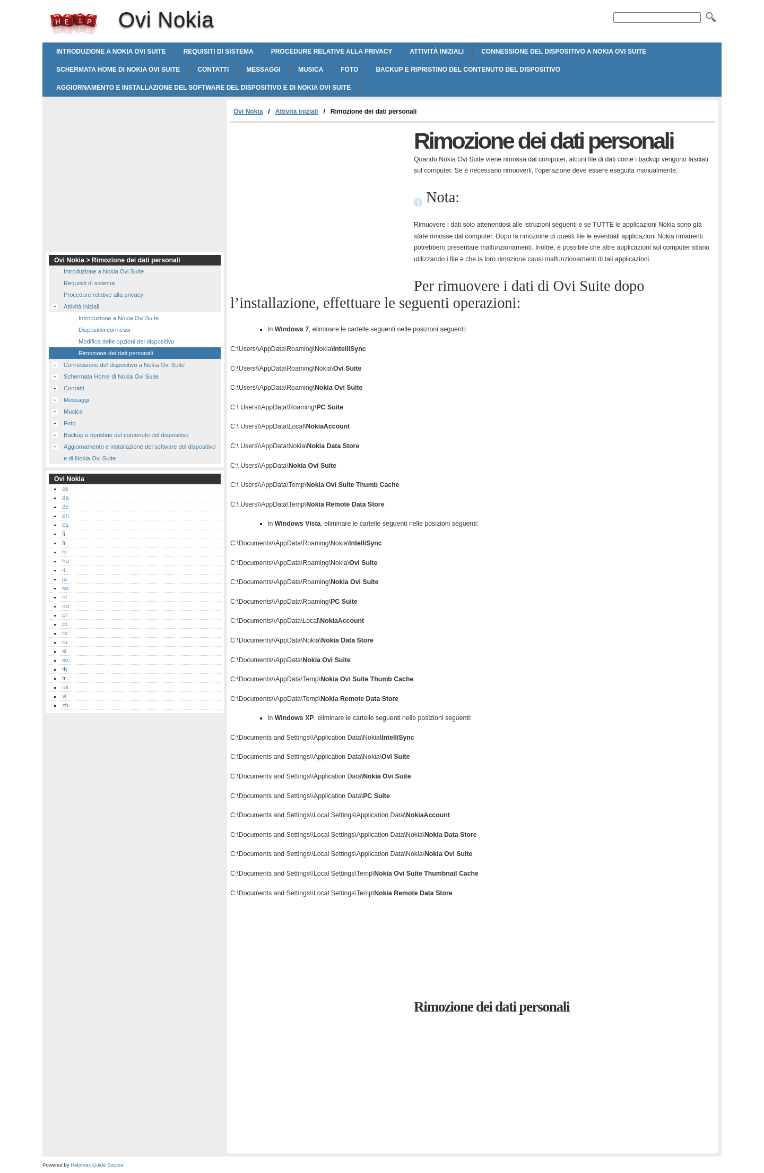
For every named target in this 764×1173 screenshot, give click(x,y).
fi (63, 533)
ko (65, 588)
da (65, 497)
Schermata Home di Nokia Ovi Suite (118, 69)
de (65, 506)
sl (64, 651)
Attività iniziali (437, 51)
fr (64, 543)
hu (65, 561)
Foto (349, 69)
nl (64, 597)
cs (65, 488)
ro (64, 633)
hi (64, 552)
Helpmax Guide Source (97, 1165)
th (64, 669)
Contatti (213, 69)
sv (65, 660)
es (65, 524)
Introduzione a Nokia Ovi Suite (111, 51)
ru (64, 642)
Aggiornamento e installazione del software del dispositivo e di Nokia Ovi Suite (203, 87)
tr (64, 678)
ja (64, 579)
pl (64, 615)
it (63, 570)
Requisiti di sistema (219, 51)
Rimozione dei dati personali (116, 353)
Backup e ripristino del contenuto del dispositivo (468, 69)
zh (65, 705)
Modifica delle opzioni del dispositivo (126, 341)
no (65, 606)
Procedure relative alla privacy (332, 51)
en (65, 515)
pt (64, 624)
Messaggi (263, 69)
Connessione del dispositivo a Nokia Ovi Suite (563, 51)
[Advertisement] (319, 202)
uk (65, 687)
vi (64, 696)
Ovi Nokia (73, 24)
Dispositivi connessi (105, 330)
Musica (310, 69)
